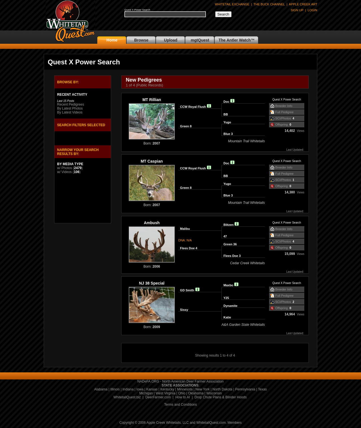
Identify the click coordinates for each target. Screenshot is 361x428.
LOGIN (312, 10)
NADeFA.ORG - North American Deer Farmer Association (180, 381)
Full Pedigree (284, 112)
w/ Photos (64, 168)
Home (112, 40)
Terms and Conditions (180, 405)
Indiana (127, 389)
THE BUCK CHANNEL (269, 4)
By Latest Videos (70, 112)
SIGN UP (297, 10)
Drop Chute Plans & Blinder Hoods (221, 397)
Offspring (281, 124)
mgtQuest (200, 40)
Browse (141, 40)
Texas (262, 389)
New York (202, 389)
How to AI (182, 397)
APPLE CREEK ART (303, 4)
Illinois (115, 389)
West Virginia (165, 393)
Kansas (152, 389)
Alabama (100, 389)
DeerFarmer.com (158, 397)
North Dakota (222, 389)
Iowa (139, 389)
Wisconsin (214, 393)
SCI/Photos (283, 118)
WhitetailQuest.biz (127, 397)
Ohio (181, 393)
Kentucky (167, 389)
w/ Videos (64, 172)
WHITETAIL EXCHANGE (232, 4)
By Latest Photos (70, 108)
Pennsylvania (245, 389)
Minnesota (185, 389)
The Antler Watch (235, 40)
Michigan (146, 393)
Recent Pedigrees (70, 104)
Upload (170, 40)
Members (235, 423)
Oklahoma (196, 393)
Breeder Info (283, 106)
